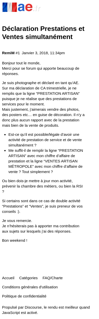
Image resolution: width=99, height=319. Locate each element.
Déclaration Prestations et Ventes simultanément (43, 33)
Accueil (8, 278)
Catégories (28, 278)
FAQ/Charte (53, 278)
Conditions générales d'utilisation (30, 287)
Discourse (33, 307)
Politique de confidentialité (24, 296)
